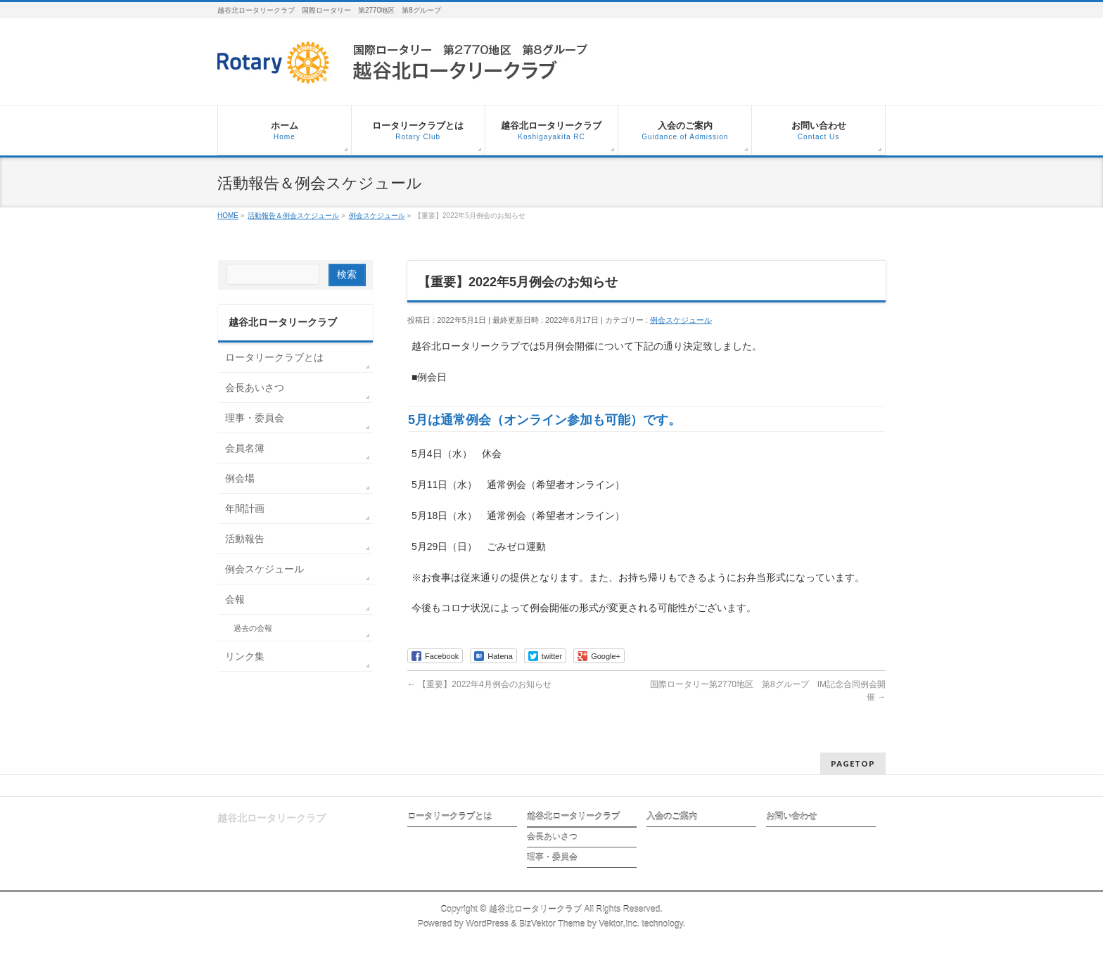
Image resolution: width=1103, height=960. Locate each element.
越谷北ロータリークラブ (573, 816)
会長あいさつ (254, 387)
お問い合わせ (791, 816)
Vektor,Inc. (619, 924)
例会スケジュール (681, 320)
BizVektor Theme (552, 924)
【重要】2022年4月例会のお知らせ (479, 684)
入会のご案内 (671, 816)
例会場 (240, 478)
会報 (235, 599)
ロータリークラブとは (274, 357)
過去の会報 (253, 628)
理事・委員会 (254, 417)
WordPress (487, 924)
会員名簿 (244, 448)
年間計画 (244, 508)
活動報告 (244, 538)
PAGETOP (853, 763)
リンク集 (244, 656)
